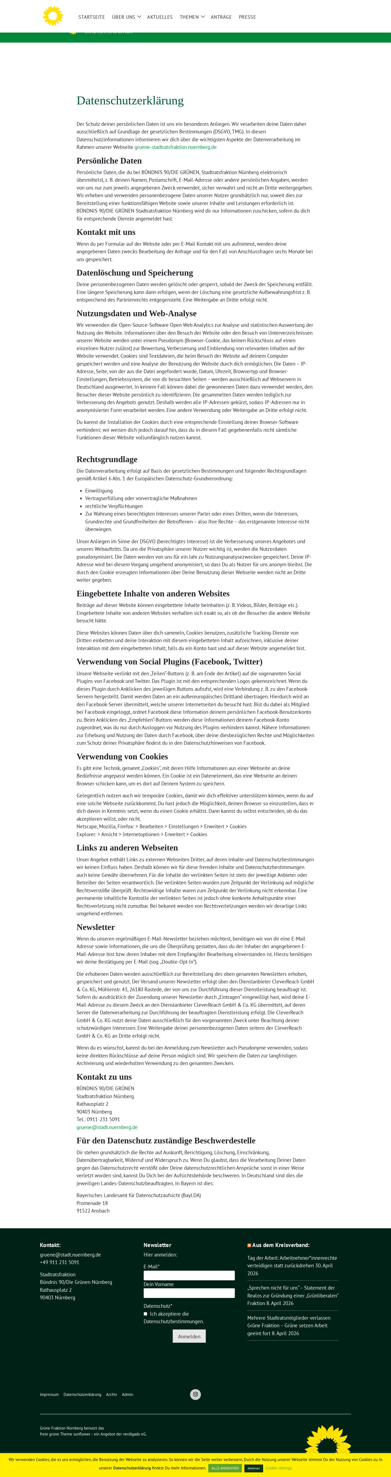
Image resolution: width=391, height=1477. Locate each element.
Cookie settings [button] (279, 1467)
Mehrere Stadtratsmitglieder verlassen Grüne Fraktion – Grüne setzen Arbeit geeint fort (288, 1317)
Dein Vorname (159, 1276)
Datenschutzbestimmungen (173, 1313)
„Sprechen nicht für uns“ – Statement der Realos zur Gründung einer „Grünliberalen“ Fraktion (292, 1287)
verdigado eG (134, 1425)
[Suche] (333, 6)
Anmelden (189, 1328)
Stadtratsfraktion (109, 31)
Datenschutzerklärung (132, 1467)
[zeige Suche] (341, 6)
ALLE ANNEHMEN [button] (225, 1468)
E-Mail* (152, 1258)
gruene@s (88, 1118)
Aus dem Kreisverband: (281, 1236)
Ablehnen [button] (254, 1468)
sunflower (81, 1425)
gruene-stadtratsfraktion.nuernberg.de (176, 138)
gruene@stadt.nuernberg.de (70, 1246)
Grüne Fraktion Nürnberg (137, 23)
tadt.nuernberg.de (118, 1118)
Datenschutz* (158, 1297)
